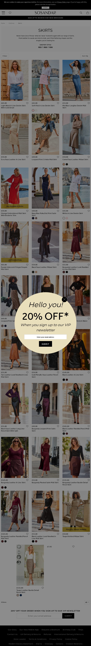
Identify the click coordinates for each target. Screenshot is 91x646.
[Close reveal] (64, 299)
